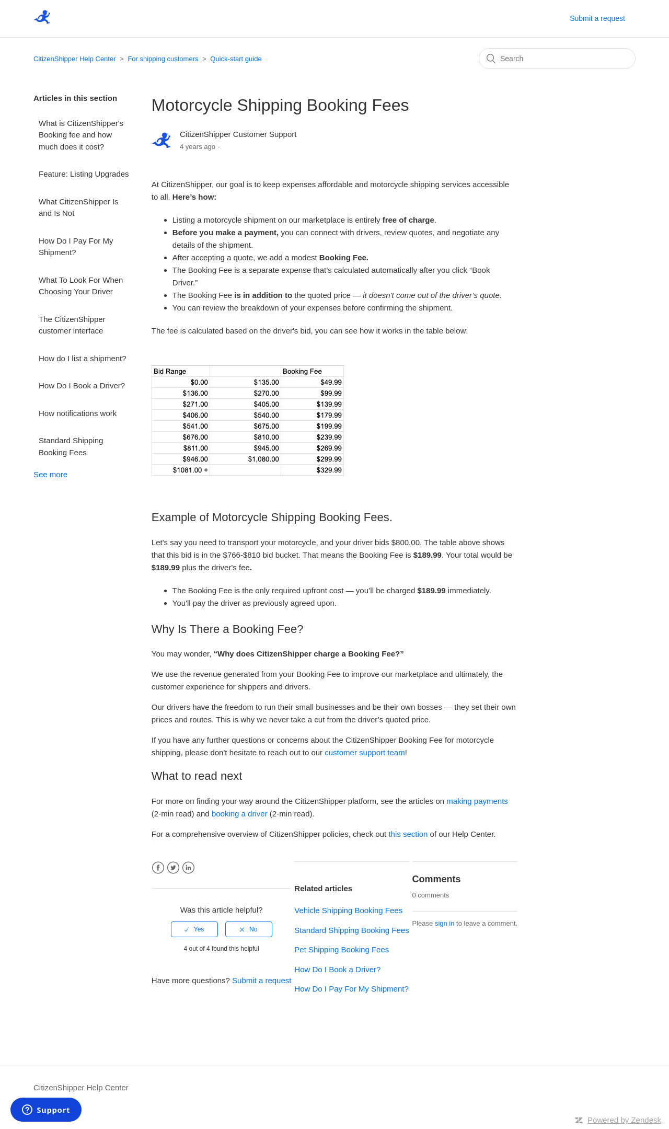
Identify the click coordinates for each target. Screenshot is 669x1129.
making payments (477, 801)
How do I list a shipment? (82, 358)
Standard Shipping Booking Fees (71, 446)
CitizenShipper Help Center (74, 59)
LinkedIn (188, 867)
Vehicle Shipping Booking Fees (348, 910)
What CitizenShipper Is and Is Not (79, 207)
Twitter (173, 867)
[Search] (557, 58)
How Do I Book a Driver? (82, 385)
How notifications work (78, 413)
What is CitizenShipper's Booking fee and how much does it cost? (81, 135)
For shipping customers (163, 59)
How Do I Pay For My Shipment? (76, 246)
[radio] (194, 929)
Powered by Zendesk (624, 1119)
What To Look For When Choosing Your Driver (81, 285)
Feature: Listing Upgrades (84, 173)
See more (50, 474)
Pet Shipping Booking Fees (341, 949)
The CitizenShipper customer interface (72, 325)
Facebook (158, 867)
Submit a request (597, 18)
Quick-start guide (235, 59)
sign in (445, 923)
